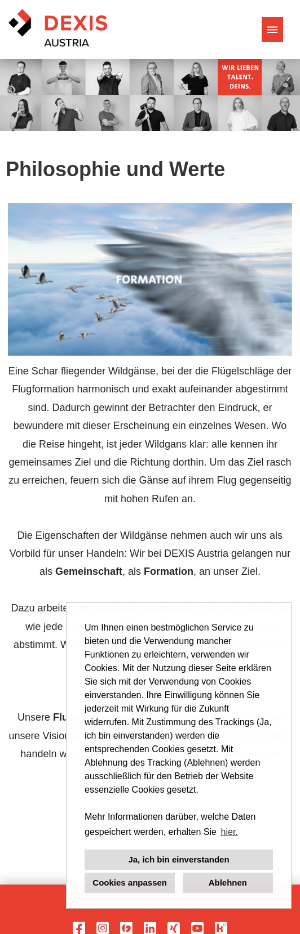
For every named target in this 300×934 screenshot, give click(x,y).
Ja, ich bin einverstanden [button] (178, 859)
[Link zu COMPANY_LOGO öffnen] (57, 29)
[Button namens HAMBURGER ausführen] (272, 29)
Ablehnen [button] (228, 882)
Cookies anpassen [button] (129, 882)
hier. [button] (229, 832)
